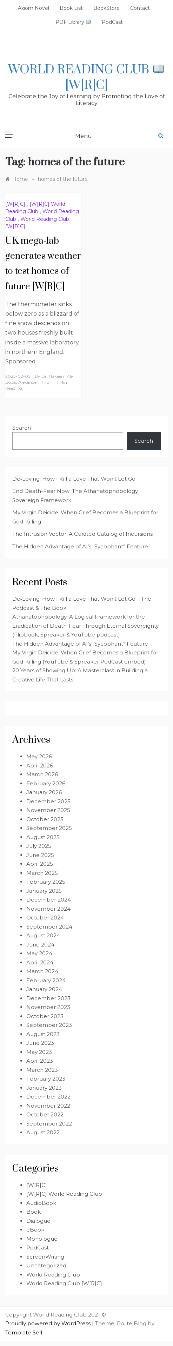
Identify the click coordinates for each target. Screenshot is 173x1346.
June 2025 (40, 855)
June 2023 (40, 1043)
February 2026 (45, 783)
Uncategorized (46, 1265)
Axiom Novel (33, 8)
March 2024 (42, 971)
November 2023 (48, 1007)
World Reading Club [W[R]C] (86, 77)
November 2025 (48, 810)
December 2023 (48, 998)
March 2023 (42, 1070)
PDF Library (73, 22)
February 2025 (45, 881)
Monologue (42, 1238)
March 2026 (42, 774)
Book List (71, 8)
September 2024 (49, 926)
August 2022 (43, 1132)
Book (33, 1211)
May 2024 (39, 953)
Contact (140, 8)
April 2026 (39, 765)
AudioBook (41, 1203)
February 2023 (45, 1078)
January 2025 (44, 891)
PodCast (112, 22)
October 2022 (45, 1114)
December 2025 (48, 801)
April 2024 (39, 962)
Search (21, 427)
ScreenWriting (45, 1256)
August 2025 (43, 837)
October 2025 (45, 819)
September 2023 (49, 1025)
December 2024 (48, 899)
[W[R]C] (15, 204)
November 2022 (48, 1105)
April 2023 (39, 1060)
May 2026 (39, 756)
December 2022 (48, 1096)
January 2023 (44, 1087)
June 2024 (40, 944)
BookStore (106, 8)
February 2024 (46, 980)
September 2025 (49, 828)
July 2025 (38, 846)
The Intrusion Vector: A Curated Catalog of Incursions (82, 533)
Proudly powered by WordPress (48, 1323)
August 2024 (43, 935)
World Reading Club (53, 1274)
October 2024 (45, 917)
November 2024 (48, 908)
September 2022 (49, 1123)
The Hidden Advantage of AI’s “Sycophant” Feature (80, 546)
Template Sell (23, 1332)
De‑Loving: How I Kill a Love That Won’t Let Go (73, 478)
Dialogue (38, 1221)
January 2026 (44, 792)
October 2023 (45, 1016)
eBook (35, 1229)
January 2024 (44, 989)
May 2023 (39, 1052)
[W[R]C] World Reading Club (64, 1193)
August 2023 (43, 1034)
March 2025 (42, 873)
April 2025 (39, 863)
